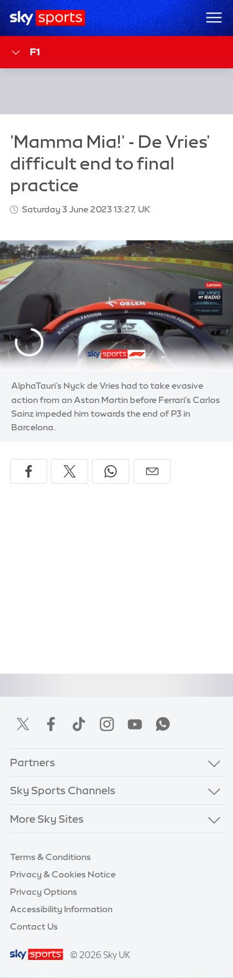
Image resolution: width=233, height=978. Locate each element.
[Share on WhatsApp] (110, 471)
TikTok (78, 724)
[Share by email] (152, 471)
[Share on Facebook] (28, 471)
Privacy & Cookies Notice (63, 874)
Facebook (51, 724)
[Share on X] (69, 471)
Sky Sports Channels (63, 790)
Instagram (106, 724)
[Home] (47, 18)
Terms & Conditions (50, 857)
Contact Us (34, 926)
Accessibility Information (61, 909)
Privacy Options (43, 891)
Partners (32, 762)
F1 (25, 52)
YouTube (134, 724)
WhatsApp (162, 724)
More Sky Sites (47, 818)
